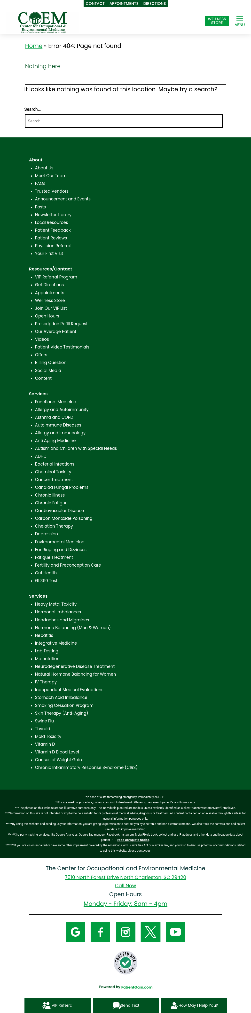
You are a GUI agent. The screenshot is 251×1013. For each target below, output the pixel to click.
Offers (41, 355)
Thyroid (42, 729)
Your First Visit (49, 253)
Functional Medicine (55, 402)
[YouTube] (176, 931)
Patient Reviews (51, 238)
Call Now (125, 885)
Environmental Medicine (60, 542)
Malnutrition (47, 659)
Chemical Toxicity (53, 472)
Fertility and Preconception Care (68, 565)
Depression (46, 534)
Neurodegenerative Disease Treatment (75, 666)
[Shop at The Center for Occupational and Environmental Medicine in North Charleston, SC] (217, 21)
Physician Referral (53, 246)
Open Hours (47, 316)
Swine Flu (44, 721)
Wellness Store (50, 300)
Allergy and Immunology (60, 433)
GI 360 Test (46, 581)
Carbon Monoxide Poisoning (64, 518)
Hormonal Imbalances (58, 612)
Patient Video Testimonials (62, 347)
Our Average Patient (55, 331)
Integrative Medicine (56, 643)
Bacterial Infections (54, 464)
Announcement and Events (63, 199)
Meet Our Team (51, 176)
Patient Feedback (53, 230)
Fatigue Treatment (54, 557)
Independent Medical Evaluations (69, 690)
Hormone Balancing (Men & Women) (73, 628)
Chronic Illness (50, 495)
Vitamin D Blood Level (57, 752)
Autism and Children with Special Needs (76, 448)
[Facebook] (100, 931)
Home (34, 46)
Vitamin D (45, 744)
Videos (42, 339)
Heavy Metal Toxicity (56, 604)
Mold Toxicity (48, 736)
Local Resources (51, 222)
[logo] (42, 22)
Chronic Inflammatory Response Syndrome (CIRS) (86, 767)
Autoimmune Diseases (58, 425)
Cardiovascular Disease (59, 511)
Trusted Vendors (52, 191)
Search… (32, 109)
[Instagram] (126, 931)
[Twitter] (151, 931)
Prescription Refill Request (61, 324)
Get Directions (49, 285)
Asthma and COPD (54, 417)
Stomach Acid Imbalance (61, 697)
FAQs (40, 183)
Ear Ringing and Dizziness (61, 550)
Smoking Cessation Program (64, 705)
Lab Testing (46, 651)
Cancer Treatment (54, 480)
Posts (40, 207)
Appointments (49, 293)
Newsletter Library (53, 215)
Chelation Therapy (54, 526)
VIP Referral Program (56, 277)
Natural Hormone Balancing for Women (75, 674)
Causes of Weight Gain (58, 760)
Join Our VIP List (51, 308)
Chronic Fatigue (51, 503)
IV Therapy (46, 682)
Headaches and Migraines (62, 620)
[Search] (124, 121)
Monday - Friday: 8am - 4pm (125, 904)
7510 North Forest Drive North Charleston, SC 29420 (125, 877)
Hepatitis (44, 635)
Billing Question (51, 362)
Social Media (48, 370)
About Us (44, 168)
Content (43, 378)
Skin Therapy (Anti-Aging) (61, 713)
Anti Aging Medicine (55, 440)
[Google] (75, 931)
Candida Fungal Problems (61, 487)
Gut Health (46, 573)
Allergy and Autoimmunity (62, 409)
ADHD (41, 456)
